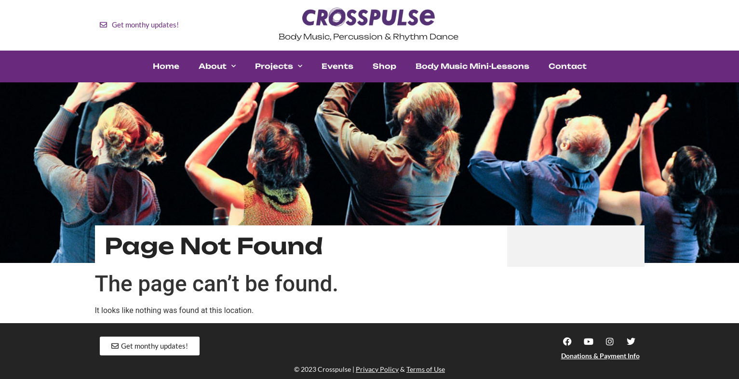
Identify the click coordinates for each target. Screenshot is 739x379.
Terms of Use (425, 369)
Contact (568, 66)
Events (337, 66)
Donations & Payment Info (600, 356)
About (217, 66)
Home (166, 66)
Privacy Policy (377, 369)
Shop (384, 66)
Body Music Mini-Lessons (472, 66)
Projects (278, 66)
